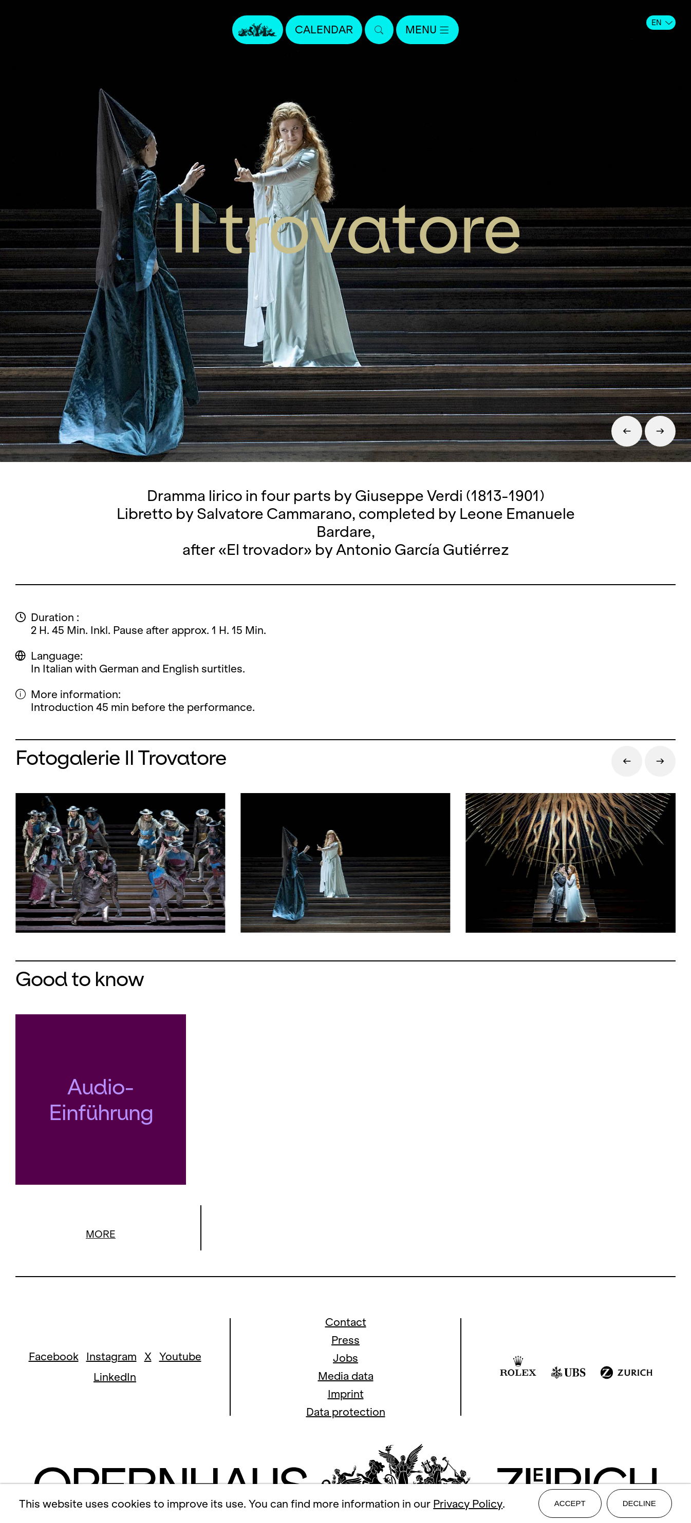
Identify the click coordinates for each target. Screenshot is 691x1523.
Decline (639, 1503)
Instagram (111, 1357)
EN (662, 22)
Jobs (345, 1358)
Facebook (54, 1357)
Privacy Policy (467, 1504)
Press (345, 1340)
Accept (570, 1503)
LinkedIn (115, 1377)
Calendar (324, 29)
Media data (345, 1376)
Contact (345, 1322)
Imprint (346, 1394)
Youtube (180, 1357)
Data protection (345, 1412)
